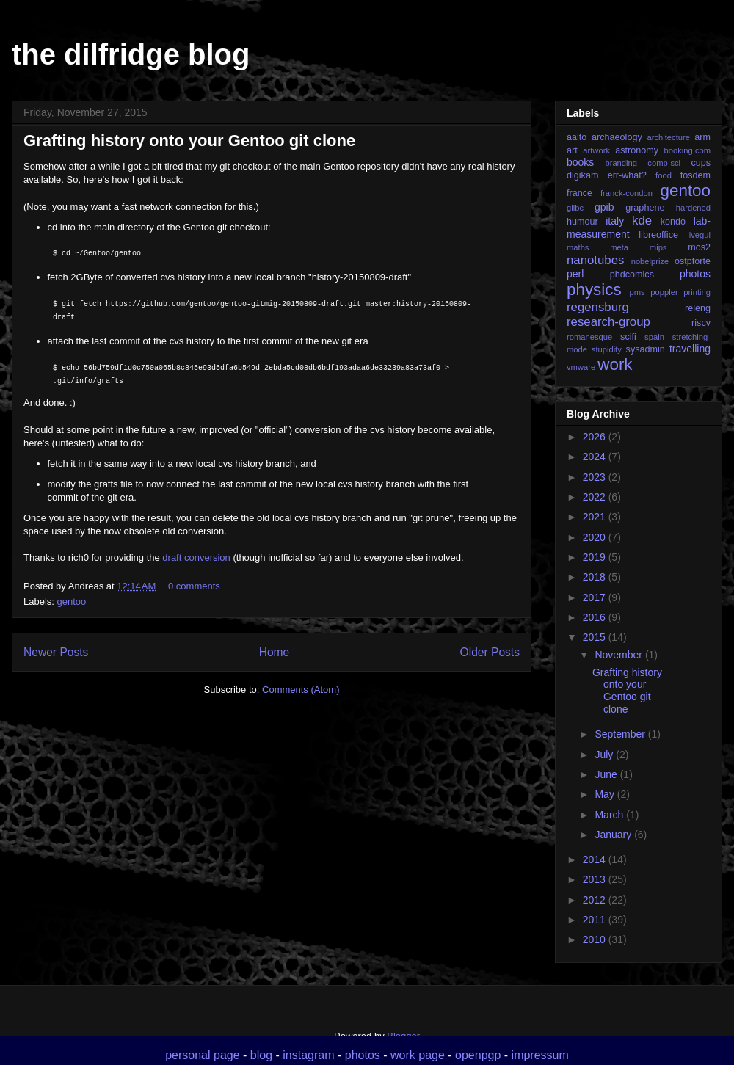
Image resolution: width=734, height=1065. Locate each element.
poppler (663, 292)
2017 (595, 597)
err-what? (627, 175)
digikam (582, 175)
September (621, 734)
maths (578, 247)
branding (621, 163)
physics (594, 289)
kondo (673, 222)
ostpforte (693, 261)
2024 (595, 456)
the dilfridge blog (131, 54)
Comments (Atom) (300, 689)
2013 (595, 879)
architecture (668, 137)
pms (636, 292)
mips (658, 247)
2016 (595, 617)
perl (575, 274)
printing (697, 292)
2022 (595, 497)
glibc (575, 207)
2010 (595, 939)
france (579, 193)
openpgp (478, 1055)
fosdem (695, 175)
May (606, 794)
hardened (693, 207)
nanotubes (595, 260)
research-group (608, 322)
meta (619, 247)
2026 (595, 437)
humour (582, 222)
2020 (595, 537)
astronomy (636, 150)
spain (654, 336)
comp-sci (663, 163)
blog (261, 1055)
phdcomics (632, 274)
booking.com (687, 150)
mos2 (699, 247)
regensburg (598, 307)
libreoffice (658, 235)
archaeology (617, 137)
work (614, 364)
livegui (699, 234)
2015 (595, 637)
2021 (595, 517)
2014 (595, 859)
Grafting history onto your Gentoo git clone (189, 140)
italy (615, 221)
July (605, 754)
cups (701, 163)
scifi (628, 337)
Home (274, 652)
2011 (595, 920)
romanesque (589, 336)
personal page (202, 1055)
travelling (690, 349)
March (610, 815)
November (619, 655)
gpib (604, 207)
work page (417, 1055)
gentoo (72, 601)
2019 (595, 557)
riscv (701, 323)
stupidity (607, 349)
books (580, 162)
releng (698, 308)
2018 (595, 577)
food (663, 175)
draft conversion (196, 557)
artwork (596, 150)
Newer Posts (55, 652)
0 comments (194, 586)
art (572, 150)
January (614, 834)
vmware (581, 367)
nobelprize (650, 261)
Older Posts (490, 652)
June (607, 774)
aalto (576, 137)
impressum (540, 1055)
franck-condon (626, 193)
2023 (595, 477)
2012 (595, 900)
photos (695, 274)
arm (702, 137)
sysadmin (645, 349)
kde (642, 221)
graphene (644, 208)
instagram (308, 1055)
